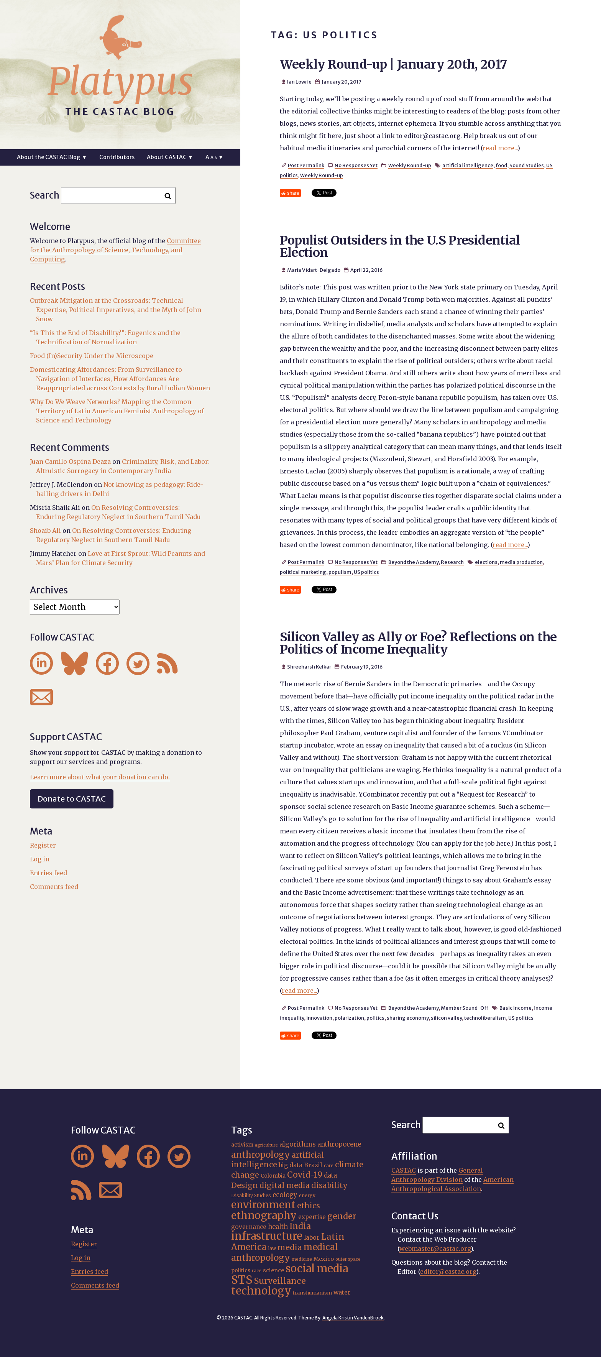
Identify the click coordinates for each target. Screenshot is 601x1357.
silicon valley (446, 1018)
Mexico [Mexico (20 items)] (324, 1258)
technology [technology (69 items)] (261, 1291)
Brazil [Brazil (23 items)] (313, 1165)
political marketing (303, 572)
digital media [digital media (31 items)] (284, 1185)
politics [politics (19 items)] (240, 1270)
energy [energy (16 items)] (307, 1195)
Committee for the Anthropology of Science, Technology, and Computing (115, 250)
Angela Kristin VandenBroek (353, 1318)
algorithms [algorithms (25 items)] (297, 1144)
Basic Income (515, 1008)
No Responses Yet (356, 165)
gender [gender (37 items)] (341, 1216)
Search (44, 195)
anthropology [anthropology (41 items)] (260, 1154)
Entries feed (48, 873)
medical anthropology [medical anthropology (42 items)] (284, 1252)
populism (339, 572)
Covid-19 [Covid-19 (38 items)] (304, 1175)
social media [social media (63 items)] (317, 1268)
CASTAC (403, 1170)
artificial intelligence (467, 165)
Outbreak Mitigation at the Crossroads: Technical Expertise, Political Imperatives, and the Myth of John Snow (115, 310)
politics (375, 1018)
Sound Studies (526, 165)
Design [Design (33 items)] (244, 1185)
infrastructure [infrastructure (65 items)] (266, 1236)
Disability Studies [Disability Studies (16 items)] (251, 1195)
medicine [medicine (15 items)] (302, 1259)
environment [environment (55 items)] (263, 1205)
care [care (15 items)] (328, 1165)
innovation (319, 1018)
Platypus (120, 82)
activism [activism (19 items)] (242, 1144)
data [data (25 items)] (330, 1175)
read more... (500, 148)
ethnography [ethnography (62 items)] (264, 1215)
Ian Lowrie (299, 82)
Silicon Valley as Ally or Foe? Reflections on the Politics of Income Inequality (418, 643)
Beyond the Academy (413, 562)
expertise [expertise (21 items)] (312, 1217)
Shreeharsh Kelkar (309, 667)
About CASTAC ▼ (170, 157)
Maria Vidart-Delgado (313, 270)
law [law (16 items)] (272, 1248)
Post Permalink (306, 165)
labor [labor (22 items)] (312, 1237)
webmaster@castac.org (435, 1248)
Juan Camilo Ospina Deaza (70, 461)
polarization (349, 1018)
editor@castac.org (448, 1271)
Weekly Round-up (409, 165)
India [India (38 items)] (300, 1226)
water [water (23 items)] (342, 1292)
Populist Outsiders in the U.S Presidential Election (400, 246)
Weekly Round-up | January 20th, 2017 (393, 64)
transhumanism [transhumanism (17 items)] (312, 1293)
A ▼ (214, 157)
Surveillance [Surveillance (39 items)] (280, 1281)
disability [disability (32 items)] (329, 1185)
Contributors (117, 157)
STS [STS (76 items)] (242, 1280)
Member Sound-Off (464, 1008)
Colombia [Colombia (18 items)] (273, 1176)
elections (486, 562)
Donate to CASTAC (72, 798)
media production (521, 562)
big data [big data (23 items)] (290, 1165)
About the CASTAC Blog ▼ (52, 157)
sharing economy (408, 1018)
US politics (366, 572)
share (293, 193)
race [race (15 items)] (256, 1270)
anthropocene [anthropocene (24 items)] (339, 1144)
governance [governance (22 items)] (248, 1226)
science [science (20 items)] (273, 1270)
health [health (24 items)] (278, 1226)
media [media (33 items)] (290, 1247)
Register (43, 845)
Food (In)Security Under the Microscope (91, 356)
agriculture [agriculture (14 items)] (266, 1145)
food (501, 165)
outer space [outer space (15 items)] (348, 1259)
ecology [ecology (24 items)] (285, 1195)
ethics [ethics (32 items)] (308, 1205)
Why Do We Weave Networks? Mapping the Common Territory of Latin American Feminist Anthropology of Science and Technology (117, 411)
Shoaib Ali (45, 530)
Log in (39, 859)
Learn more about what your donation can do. (100, 777)
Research (452, 562)
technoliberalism (485, 1018)
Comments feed (54, 886)
